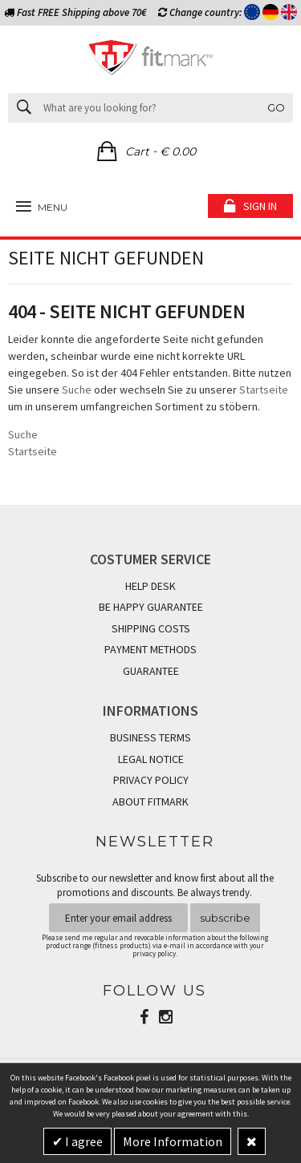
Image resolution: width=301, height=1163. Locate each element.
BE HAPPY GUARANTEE (151, 607)
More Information (172, 1141)
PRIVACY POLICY (151, 780)
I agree (83, 1141)
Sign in (260, 206)
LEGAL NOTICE (151, 759)
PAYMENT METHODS (150, 649)
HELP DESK (150, 586)
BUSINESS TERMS (150, 737)
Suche (77, 389)
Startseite (263, 389)
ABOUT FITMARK (150, 801)
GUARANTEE (151, 671)
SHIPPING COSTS (151, 628)
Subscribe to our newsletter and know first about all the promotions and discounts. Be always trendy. (155, 885)
